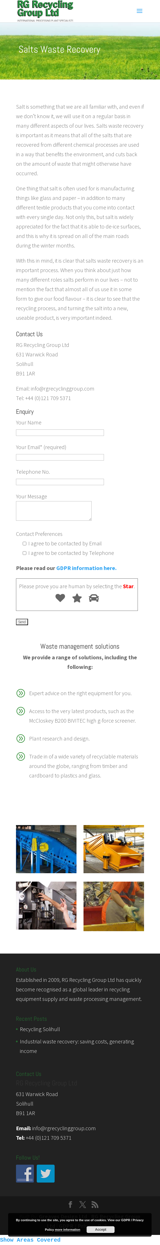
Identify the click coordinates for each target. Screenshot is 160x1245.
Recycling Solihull (40, 1029)
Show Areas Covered (30, 1240)
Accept (100, 1230)
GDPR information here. (86, 567)
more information (67, 1229)
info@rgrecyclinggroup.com (64, 1128)
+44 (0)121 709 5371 (48, 1137)
